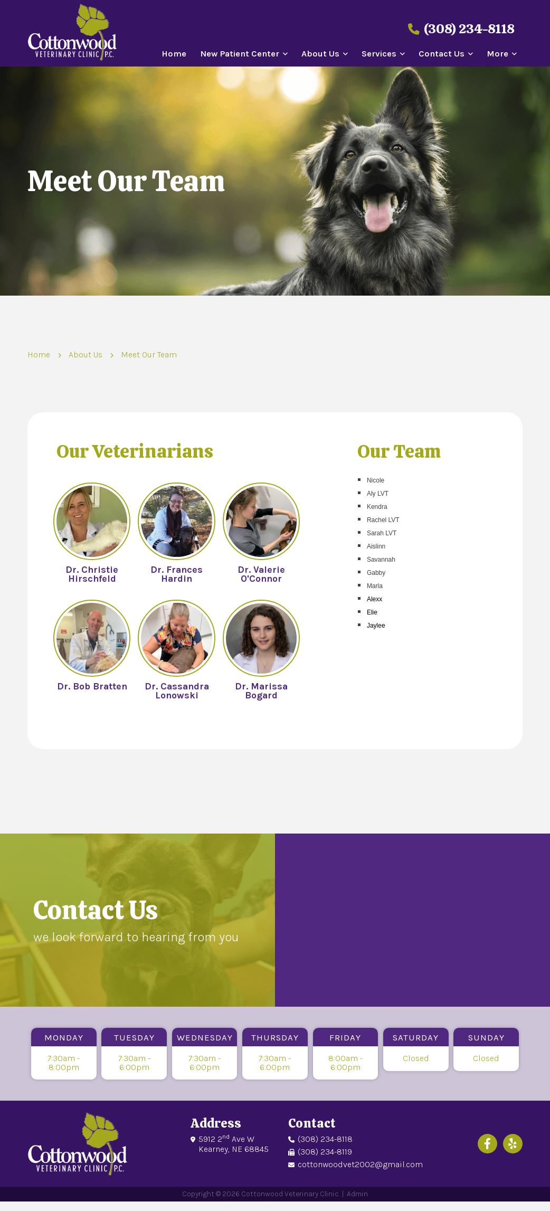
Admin (357, 1193)
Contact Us (441, 54)
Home (174, 54)
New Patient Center (239, 54)
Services (379, 54)
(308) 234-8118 (461, 29)
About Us (320, 54)
